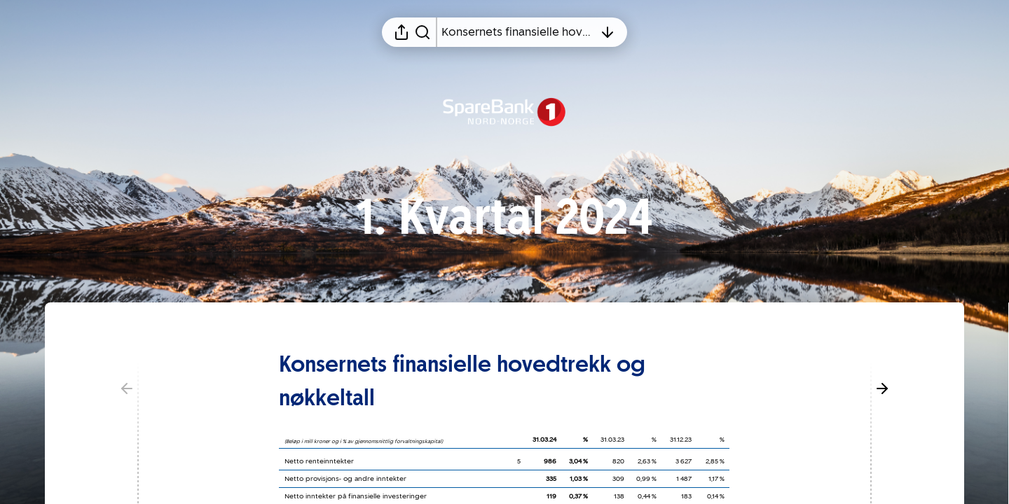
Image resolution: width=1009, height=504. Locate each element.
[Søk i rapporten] (422, 32)
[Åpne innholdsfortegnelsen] (517, 32)
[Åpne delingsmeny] (401, 32)
